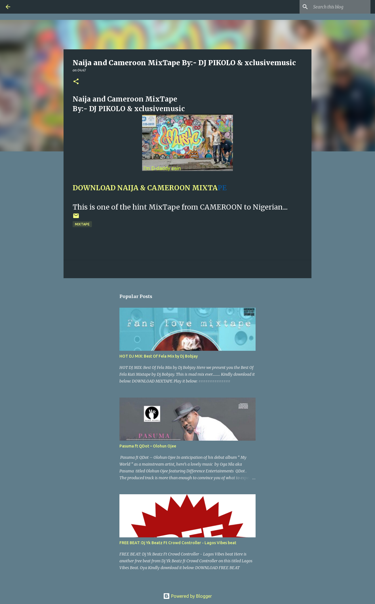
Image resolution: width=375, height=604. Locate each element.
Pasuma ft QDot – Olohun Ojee (147, 446)
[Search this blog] (340, 7)
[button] (76, 82)
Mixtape (82, 224)
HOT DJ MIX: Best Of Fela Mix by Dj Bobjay (158, 356)
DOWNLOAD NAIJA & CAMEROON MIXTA (145, 187)
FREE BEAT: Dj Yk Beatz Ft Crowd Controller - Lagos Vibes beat (177, 542)
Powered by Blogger (187, 596)
